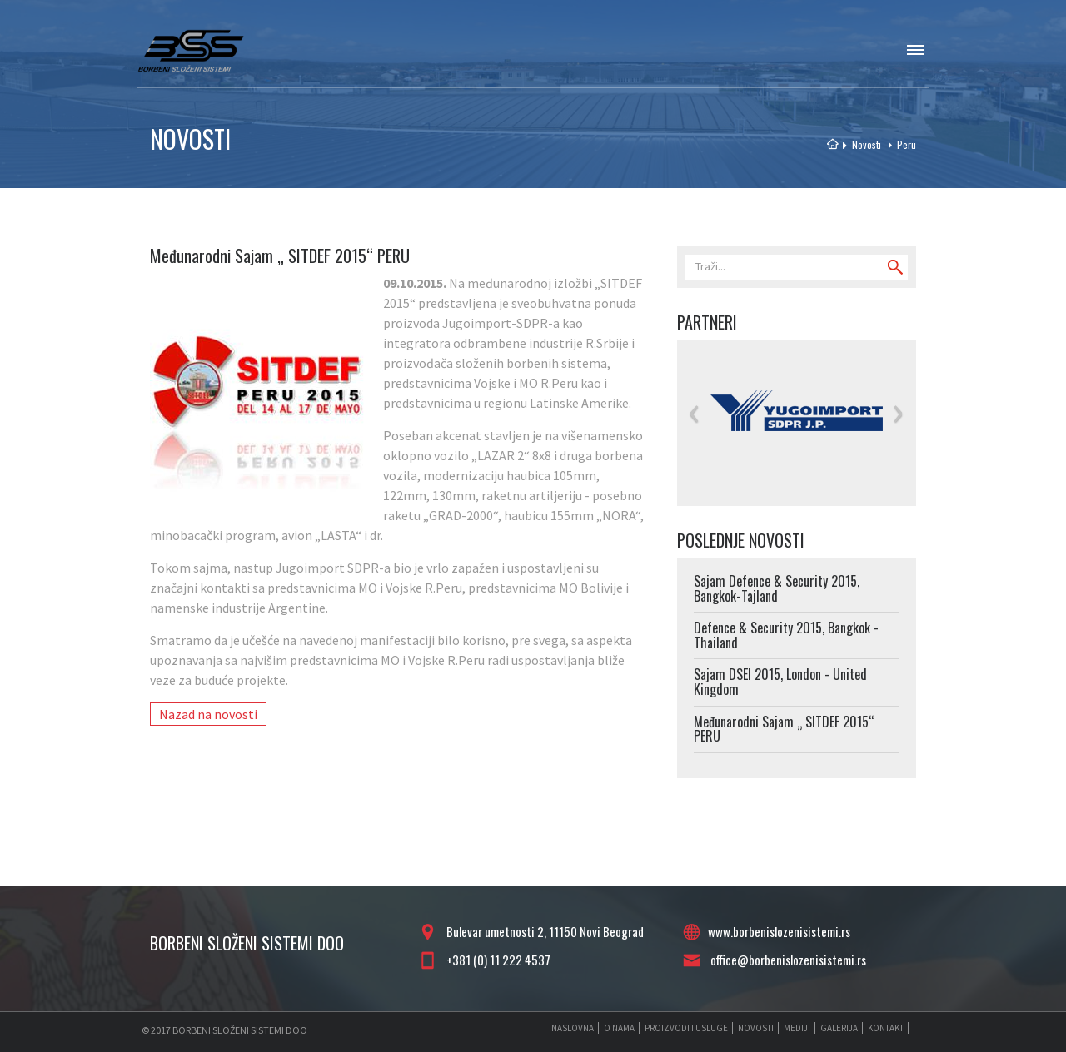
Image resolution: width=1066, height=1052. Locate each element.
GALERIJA (839, 1028)
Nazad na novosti (208, 714)
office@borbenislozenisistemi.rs (785, 959)
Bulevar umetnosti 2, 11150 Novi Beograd (542, 931)
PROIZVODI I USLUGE (686, 1028)
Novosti (864, 144)
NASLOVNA (572, 1028)
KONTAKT (886, 1028)
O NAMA (619, 1028)
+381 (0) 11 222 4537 (495, 959)
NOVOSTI (756, 1028)
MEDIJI (797, 1028)
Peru (898, 144)
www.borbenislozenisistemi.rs (779, 931)
